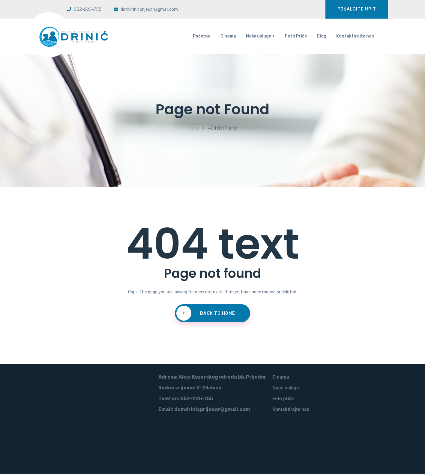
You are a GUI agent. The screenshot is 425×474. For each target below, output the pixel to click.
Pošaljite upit (356, 9)
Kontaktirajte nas (355, 36)
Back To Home (205, 313)
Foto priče (283, 398)
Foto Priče (296, 36)
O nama (228, 36)
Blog (321, 36)
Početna (202, 36)
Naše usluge (258, 36)
